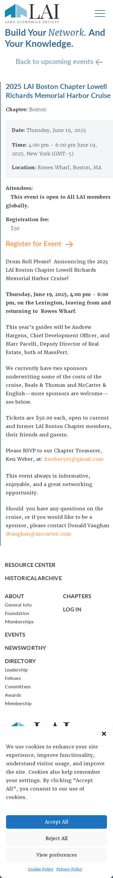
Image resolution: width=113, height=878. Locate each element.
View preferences (56, 855)
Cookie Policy (40, 869)
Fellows (13, 678)
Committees (18, 686)
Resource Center (30, 564)
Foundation (17, 613)
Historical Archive (33, 578)
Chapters (77, 596)
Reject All (56, 839)
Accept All (56, 822)
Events (15, 634)
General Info (18, 604)
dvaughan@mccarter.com (38, 534)
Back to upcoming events (55, 61)
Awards (13, 694)
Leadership (16, 669)
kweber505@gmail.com (74, 459)
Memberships (19, 621)
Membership (18, 703)
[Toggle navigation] (100, 13)
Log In (72, 609)
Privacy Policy (69, 869)
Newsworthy (25, 647)
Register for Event (34, 243)
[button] (104, 734)
